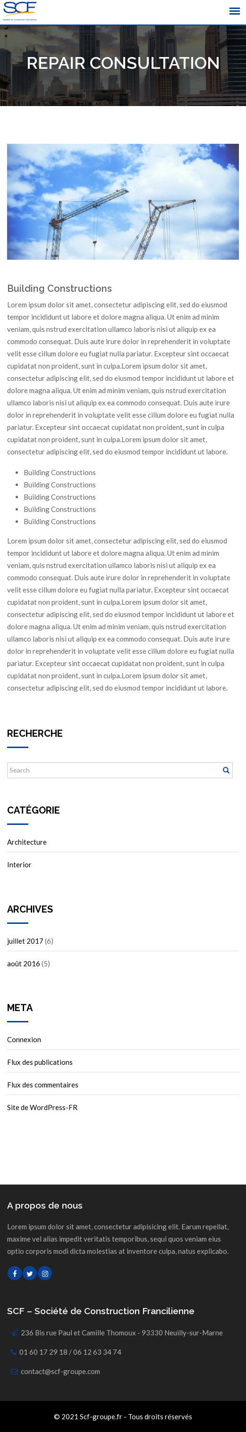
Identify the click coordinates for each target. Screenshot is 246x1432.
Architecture (27, 842)
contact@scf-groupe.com (60, 1371)
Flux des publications (40, 1062)
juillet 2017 (25, 941)
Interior (19, 864)
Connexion (24, 1039)
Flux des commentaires (42, 1084)
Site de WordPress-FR (42, 1107)
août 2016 (23, 963)
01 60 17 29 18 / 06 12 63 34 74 (70, 1352)
